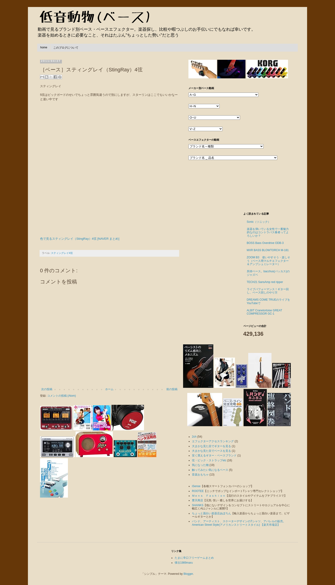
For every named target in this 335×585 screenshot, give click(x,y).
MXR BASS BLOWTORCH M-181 (268, 250)
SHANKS (197, 505)
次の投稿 (46, 389)
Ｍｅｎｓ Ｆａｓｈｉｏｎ (208, 495)
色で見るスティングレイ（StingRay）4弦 (68, 238)
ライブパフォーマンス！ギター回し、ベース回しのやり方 (268, 291)
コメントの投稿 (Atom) (61, 395)
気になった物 (200, 465)
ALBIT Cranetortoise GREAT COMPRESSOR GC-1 (264, 312)
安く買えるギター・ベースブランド (214, 455)
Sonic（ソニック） (259, 221)
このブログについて (65, 47)
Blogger (188, 573)
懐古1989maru (184, 562)
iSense (196, 486)
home (43, 47)
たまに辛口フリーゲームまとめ (194, 557)
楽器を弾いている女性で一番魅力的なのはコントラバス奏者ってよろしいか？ (268, 232)
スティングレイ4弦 (62, 253)
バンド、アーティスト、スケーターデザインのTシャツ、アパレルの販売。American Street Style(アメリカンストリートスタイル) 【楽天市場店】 (239, 523)
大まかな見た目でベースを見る (211, 450)
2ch (194, 436)
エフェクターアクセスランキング (213, 441)
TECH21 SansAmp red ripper (265, 282)
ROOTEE (198, 491)
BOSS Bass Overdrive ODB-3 (265, 243)
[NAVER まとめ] (108, 238)
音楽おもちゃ (200, 474)
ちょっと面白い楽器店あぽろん (211, 513)
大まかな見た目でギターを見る (211, 446)
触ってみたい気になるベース (210, 470)
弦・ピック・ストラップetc (209, 460)
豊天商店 (197, 500)
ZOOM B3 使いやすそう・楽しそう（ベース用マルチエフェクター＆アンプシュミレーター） (268, 261)
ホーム (109, 389)
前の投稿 (172, 389)
